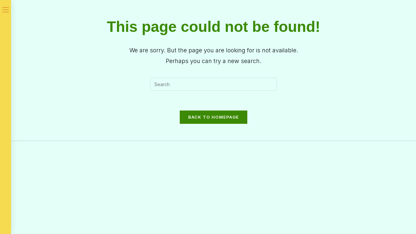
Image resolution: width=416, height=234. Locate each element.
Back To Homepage (213, 117)
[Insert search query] (213, 84)
